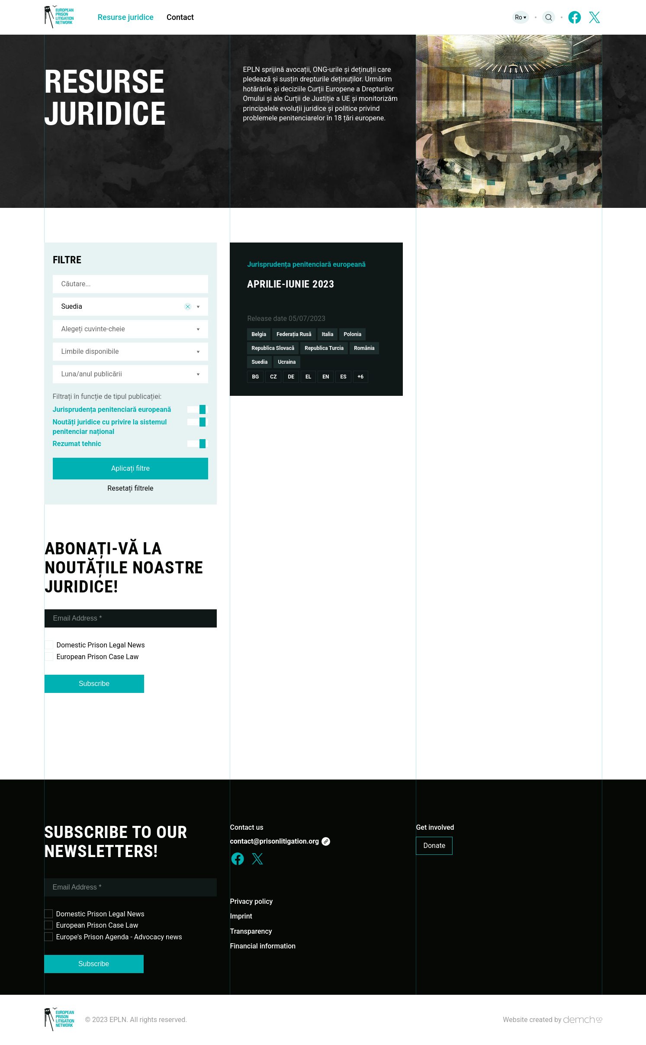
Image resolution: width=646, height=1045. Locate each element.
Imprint (241, 916)
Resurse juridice (126, 17)
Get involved (435, 827)
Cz (273, 377)
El (308, 377)
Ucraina (287, 362)
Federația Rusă (293, 334)
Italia (328, 334)
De (291, 377)
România (364, 348)
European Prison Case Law (92, 656)
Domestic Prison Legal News (95, 645)
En (325, 377)
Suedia (259, 362)
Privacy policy (251, 901)
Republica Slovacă (272, 348)
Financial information (263, 946)
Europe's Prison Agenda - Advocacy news (113, 936)
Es (343, 377)
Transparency (251, 931)
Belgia (258, 334)
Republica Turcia (324, 348)
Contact (181, 17)
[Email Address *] (131, 618)
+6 (360, 377)
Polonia (352, 334)
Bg (255, 377)
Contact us (246, 827)
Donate (434, 845)
